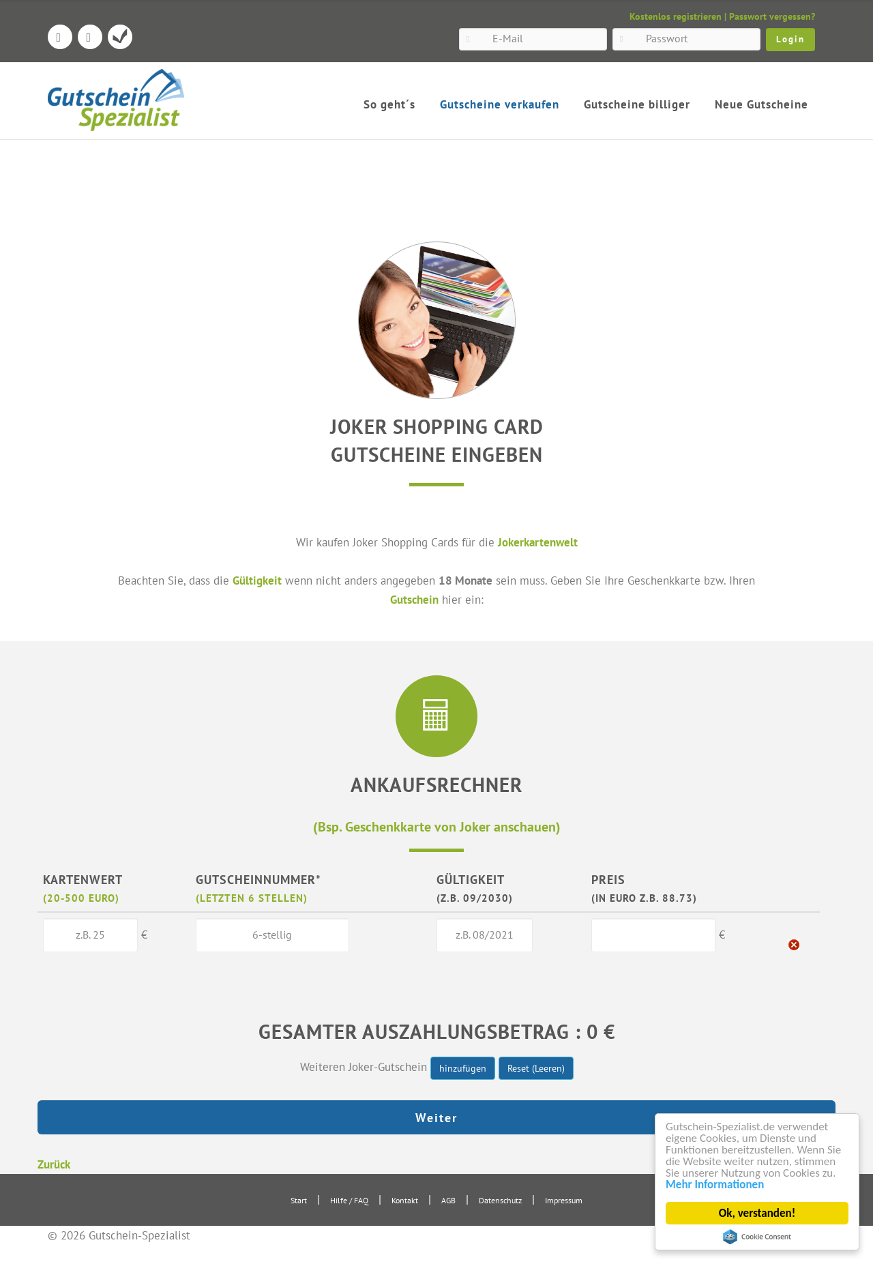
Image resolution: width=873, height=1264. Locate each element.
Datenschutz (500, 1200)
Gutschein (414, 599)
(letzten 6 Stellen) (252, 898)
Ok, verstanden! (757, 1213)
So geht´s (389, 104)
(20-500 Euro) (81, 898)
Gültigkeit (257, 580)
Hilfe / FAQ (349, 1200)
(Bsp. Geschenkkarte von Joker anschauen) (437, 826)
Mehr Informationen (715, 1184)
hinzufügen (462, 1068)
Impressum (563, 1200)
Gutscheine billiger (637, 104)
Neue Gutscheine (761, 104)
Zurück (54, 1164)
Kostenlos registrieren (676, 16)
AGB (448, 1200)
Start (299, 1200)
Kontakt (404, 1200)
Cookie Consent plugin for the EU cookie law (757, 1236)
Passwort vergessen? (772, 16)
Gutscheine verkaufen (499, 104)
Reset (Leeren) (536, 1068)
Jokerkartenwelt (538, 542)
